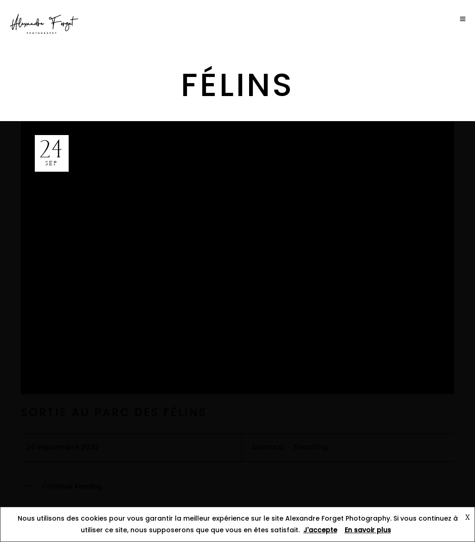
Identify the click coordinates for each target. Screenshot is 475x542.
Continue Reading (72, 487)
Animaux (267, 447)
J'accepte (320, 530)
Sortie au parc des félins (114, 412)
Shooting (310, 447)
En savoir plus (368, 530)
